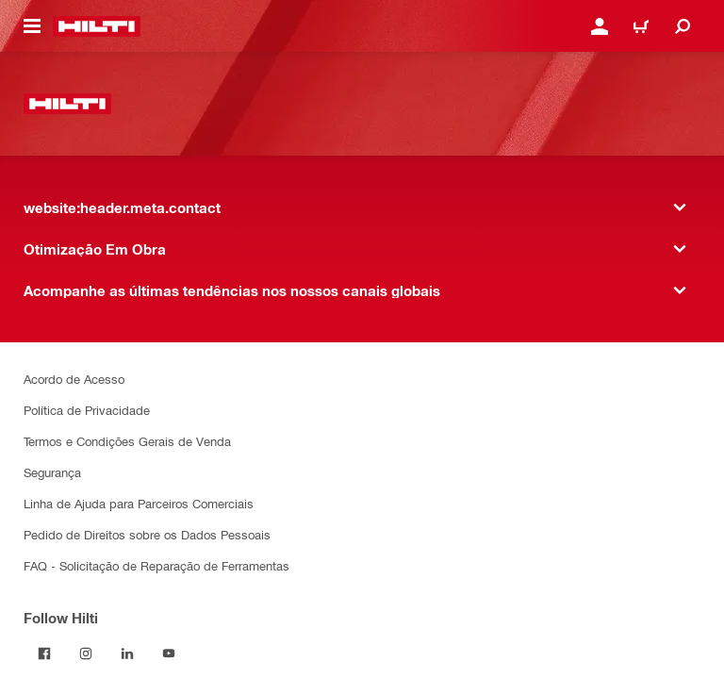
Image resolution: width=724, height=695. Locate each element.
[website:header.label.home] (96, 26)
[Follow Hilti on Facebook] (44, 653)
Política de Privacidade (87, 410)
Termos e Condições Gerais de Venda (127, 441)
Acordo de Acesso (74, 379)
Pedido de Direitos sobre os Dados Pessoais (147, 534)
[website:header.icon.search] (682, 26)
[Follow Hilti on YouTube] (168, 653)
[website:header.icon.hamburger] (32, 26)
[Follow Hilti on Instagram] (86, 653)
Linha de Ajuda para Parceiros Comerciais (139, 503)
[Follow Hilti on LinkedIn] (127, 653)
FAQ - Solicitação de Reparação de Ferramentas (156, 565)
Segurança (52, 472)
